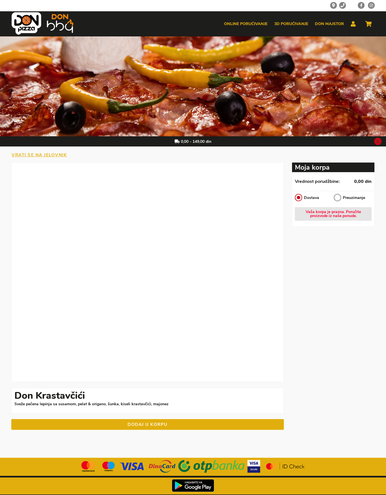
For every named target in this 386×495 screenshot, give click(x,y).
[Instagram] (371, 5)
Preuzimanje (349, 197)
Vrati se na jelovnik (39, 155)
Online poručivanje (245, 24)
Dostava (307, 197)
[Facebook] (361, 5)
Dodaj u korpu (148, 424)
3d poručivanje (291, 24)
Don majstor (329, 24)
